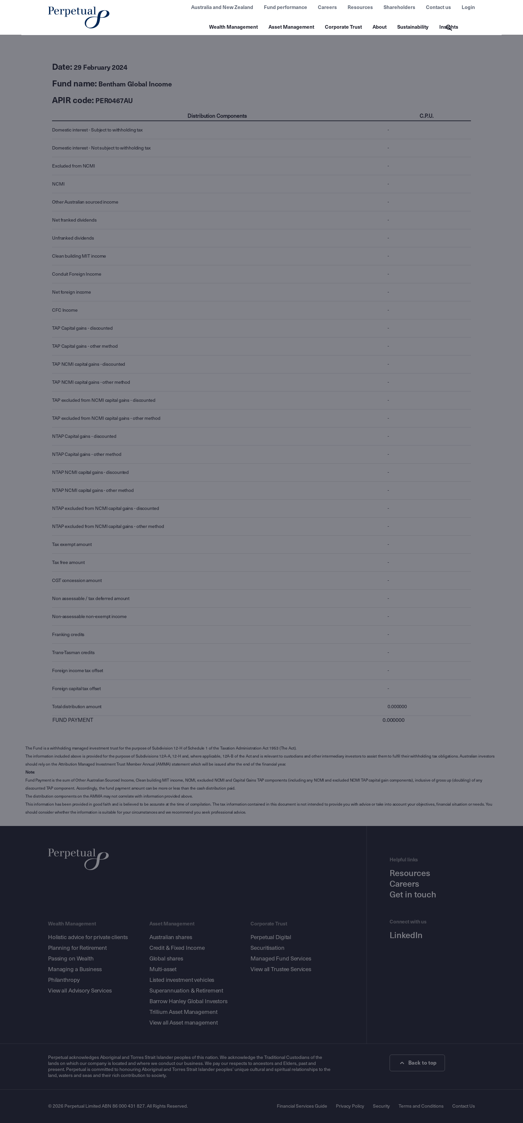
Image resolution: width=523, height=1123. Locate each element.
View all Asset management (183, 1022)
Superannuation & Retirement (186, 990)
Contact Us (463, 1106)
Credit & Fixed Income (177, 947)
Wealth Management (233, 27)
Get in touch (413, 894)
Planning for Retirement (77, 947)
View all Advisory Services (80, 990)
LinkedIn (406, 935)
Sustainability (413, 27)
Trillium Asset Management (183, 1012)
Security (381, 1106)
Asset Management (291, 27)
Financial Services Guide (302, 1106)
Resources (360, 7)
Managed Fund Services (280, 958)
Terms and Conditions (421, 1106)
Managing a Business (75, 969)
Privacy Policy (350, 1106)
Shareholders (399, 7)
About (380, 27)
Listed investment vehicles (181, 980)
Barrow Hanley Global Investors (188, 1001)
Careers (327, 7)
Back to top (417, 1063)
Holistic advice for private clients (87, 937)
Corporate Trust (343, 27)
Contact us (438, 7)
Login (468, 7)
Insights (448, 27)
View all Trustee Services (280, 969)
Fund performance (285, 7)
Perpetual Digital (270, 937)
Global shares (166, 958)
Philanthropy (63, 980)
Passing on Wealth (71, 958)
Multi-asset (163, 969)
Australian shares (170, 937)
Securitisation (267, 947)
